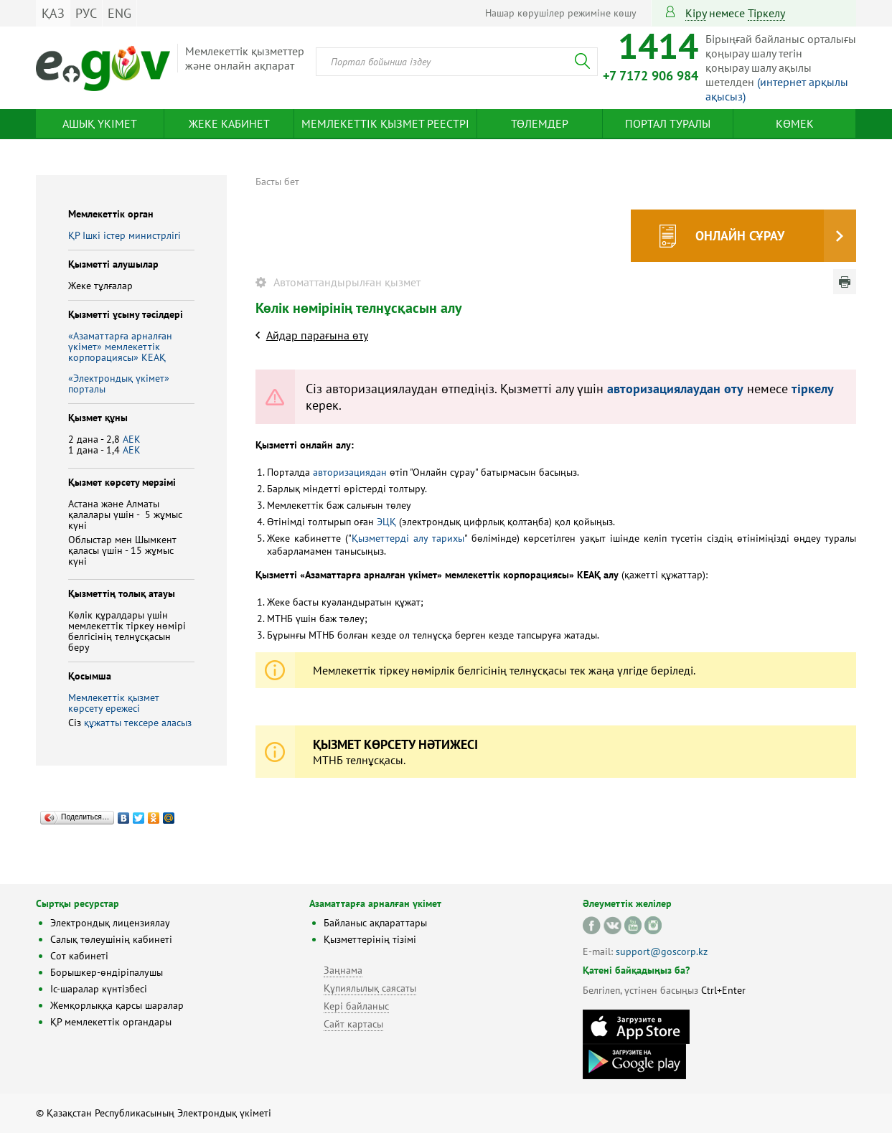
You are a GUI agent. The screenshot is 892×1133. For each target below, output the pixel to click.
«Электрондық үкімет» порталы (118, 383)
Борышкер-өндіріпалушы (106, 972)
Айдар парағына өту (317, 335)
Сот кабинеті (79, 955)
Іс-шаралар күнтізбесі (98, 988)
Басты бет (277, 181)
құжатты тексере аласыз (138, 722)
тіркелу (766, 13)
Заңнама (343, 970)
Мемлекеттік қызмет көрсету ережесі (113, 703)
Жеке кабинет (229, 123)
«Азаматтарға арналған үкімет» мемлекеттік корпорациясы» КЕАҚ (120, 346)
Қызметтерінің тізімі (370, 939)
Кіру (695, 13)
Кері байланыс (356, 1006)
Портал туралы (667, 123)
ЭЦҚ (386, 521)
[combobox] (457, 61)
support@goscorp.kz (662, 951)
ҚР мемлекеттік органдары (111, 1021)
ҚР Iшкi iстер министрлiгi (124, 235)
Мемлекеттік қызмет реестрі (385, 123)
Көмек (795, 123)
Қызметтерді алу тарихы (408, 538)
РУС (86, 13)
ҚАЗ (53, 13)
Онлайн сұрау (739, 235)
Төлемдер (539, 123)
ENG (119, 13)
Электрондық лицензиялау (110, 922)
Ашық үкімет (99, 123)
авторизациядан (350, 472)
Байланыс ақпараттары (375, 922)
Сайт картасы (353, 1023)
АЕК (132, 439)
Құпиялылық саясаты (370, 988)
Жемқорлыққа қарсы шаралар (117, 1005)
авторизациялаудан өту (675, 388)
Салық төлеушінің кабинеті (111, 939)
